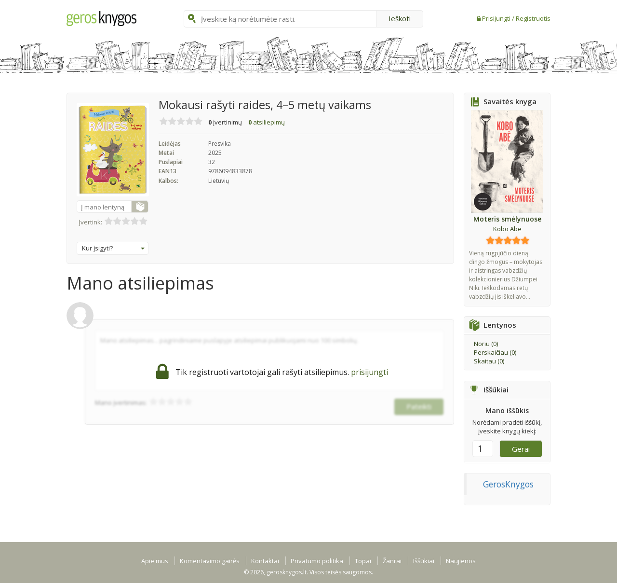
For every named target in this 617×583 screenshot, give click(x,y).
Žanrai (392, 560)
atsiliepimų (266, 122)
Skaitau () (489, 361)
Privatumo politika (317, 560)
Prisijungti (497, 18)
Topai (363, 560)
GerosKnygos (508, 484)
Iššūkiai (423, 560)
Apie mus (154, 560)
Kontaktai (265, 560)
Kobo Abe (507, 228)
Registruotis (533, 18)
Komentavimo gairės (210, 560)
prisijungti (369, 372)
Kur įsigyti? (113, 248)
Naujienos (461, 560)
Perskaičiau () (495, 352)
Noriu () (486, 343)
